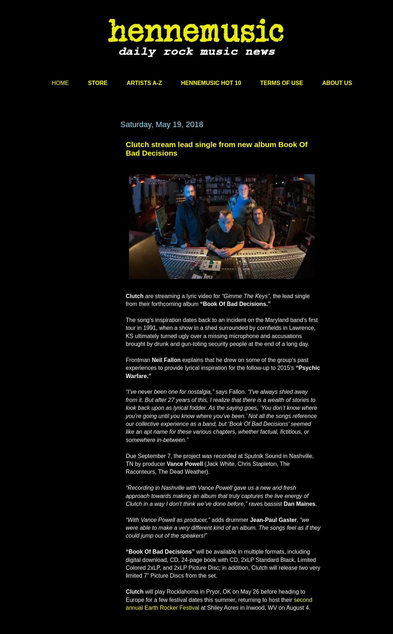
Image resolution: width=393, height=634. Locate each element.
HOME (60, 83)
